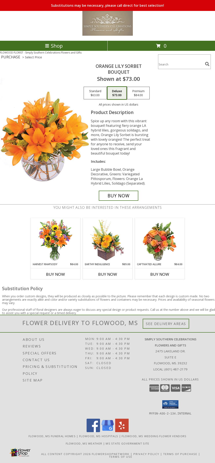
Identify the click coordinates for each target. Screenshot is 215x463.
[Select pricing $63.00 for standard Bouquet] (95, 93)
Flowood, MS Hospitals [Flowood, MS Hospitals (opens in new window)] (98, 436)
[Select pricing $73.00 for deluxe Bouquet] (117, 93)
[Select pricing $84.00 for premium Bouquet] (138, 93)
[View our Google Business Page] (107, 431)
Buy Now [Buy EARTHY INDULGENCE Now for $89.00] (107, 274)
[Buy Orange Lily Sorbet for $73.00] (118, 196)
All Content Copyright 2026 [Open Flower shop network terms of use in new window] (66, 454)
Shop (54, 45)
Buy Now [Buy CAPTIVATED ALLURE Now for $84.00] (159, 274)
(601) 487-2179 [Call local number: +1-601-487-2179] (175, 369)
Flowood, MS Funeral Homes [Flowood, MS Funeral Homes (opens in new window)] (52, 436)
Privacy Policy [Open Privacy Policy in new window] (146, 454)
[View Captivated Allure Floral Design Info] (159, 240)
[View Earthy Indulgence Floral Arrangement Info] (107, 240)
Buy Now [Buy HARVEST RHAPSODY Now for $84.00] (55, 274)
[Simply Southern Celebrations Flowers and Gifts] (107, 35)
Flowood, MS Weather (84, 443)
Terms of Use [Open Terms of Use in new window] (120, 456)
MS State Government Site (127, 443)
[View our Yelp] (122, 431)
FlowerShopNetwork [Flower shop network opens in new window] (110, 454)
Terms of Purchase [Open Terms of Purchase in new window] (180, 454)
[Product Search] (180, 64)
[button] (170, 404)
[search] (207, 64)
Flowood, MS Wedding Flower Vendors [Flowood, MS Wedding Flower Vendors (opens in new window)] (154, 436)
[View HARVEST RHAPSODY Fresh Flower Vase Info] (55, 240)
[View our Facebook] (93, 431)
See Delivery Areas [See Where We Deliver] (166, 323)
